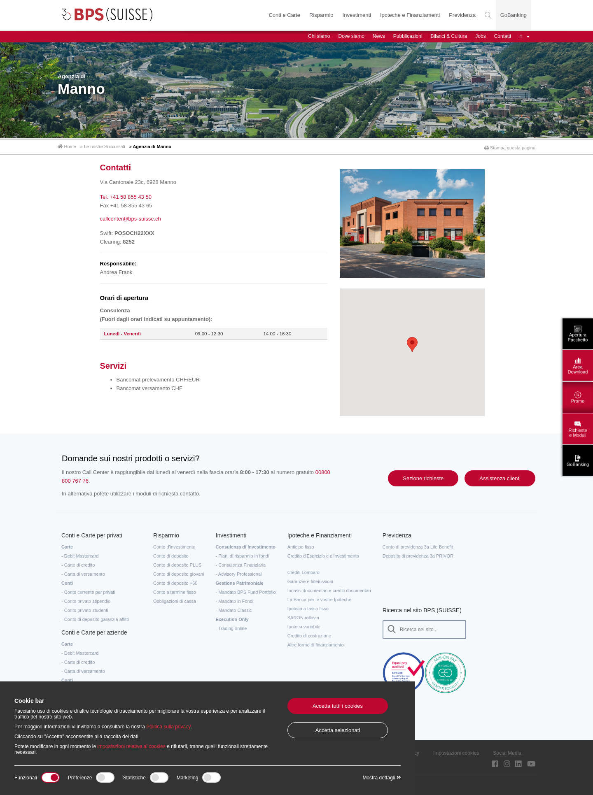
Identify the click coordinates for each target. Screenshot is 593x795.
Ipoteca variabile (303, 625)
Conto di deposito (171, 554)
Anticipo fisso (300, 545)
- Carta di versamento (83, 572)
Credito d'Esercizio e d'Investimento (323, 554)
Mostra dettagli (381, 778)
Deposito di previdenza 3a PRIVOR (418, 554)
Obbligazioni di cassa (174, 599)
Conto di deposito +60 (175, 581)
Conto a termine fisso (174, 590)
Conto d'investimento (174, 545)
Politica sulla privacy (168, 727)
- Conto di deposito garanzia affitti (95, 617)
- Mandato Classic (234, 608)
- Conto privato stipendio (85, 599)
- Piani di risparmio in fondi (242, 554)
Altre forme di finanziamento (315, 643)
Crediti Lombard (303, 570)
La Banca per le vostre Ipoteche (319, 597)
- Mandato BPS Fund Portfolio (246, 590)
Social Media (507, 751)
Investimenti (356, 15)
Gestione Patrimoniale (240, 581)
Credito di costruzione (309, 634)
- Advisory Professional (239, 572)
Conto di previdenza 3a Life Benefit (418, 545)
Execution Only (232, 617)
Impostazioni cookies (456, 751)
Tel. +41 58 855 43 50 (126, 196)
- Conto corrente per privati (88, 590)
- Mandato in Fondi (235, 599)
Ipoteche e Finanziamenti (409, 15)
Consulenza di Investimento (245, 545)
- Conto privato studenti (84, 608)
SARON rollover (303, 616)
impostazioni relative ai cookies (131, 746)
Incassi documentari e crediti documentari (329, 588)
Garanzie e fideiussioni (310, 579)
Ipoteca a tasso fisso (308, 606)
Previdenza (462, 15)
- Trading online (231, 626)
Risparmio (321, 15)
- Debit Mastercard (79, 554)
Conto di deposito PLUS (177, 563)
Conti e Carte (284, 15)
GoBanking (513, 15)
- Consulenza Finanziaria (241, 563)
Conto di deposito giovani (178, 572)
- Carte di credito (78, 563)
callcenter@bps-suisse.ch (130, 217)
